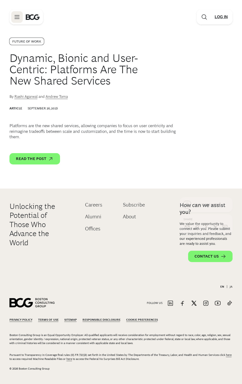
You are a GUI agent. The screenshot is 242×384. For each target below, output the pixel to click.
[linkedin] (225, 151)
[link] (196, 151)
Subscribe (134, 205)
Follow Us (155, 303)
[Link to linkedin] (170, 303)
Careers (93, 205)
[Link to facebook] (182, 303)
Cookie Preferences (142, 319)
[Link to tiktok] (229, 303)
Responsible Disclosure (101, 319)
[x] (215, 151)
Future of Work (26, 41)
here (229, 355)
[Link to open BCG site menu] (17, 17)
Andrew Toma (57, 97)
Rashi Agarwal (26, 97)
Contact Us (210, 256)
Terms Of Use (48, 319)
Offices (92, 229)
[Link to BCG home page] (32, 17)
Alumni (93, 217)
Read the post (35, 159)
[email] (187, 151)
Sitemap (70, 319)
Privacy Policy (20, 319)
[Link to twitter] (194, 303)
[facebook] (206, 151)
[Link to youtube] (218, 303)
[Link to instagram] (206, 303)
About (129, 217)
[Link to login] (221, 17)
